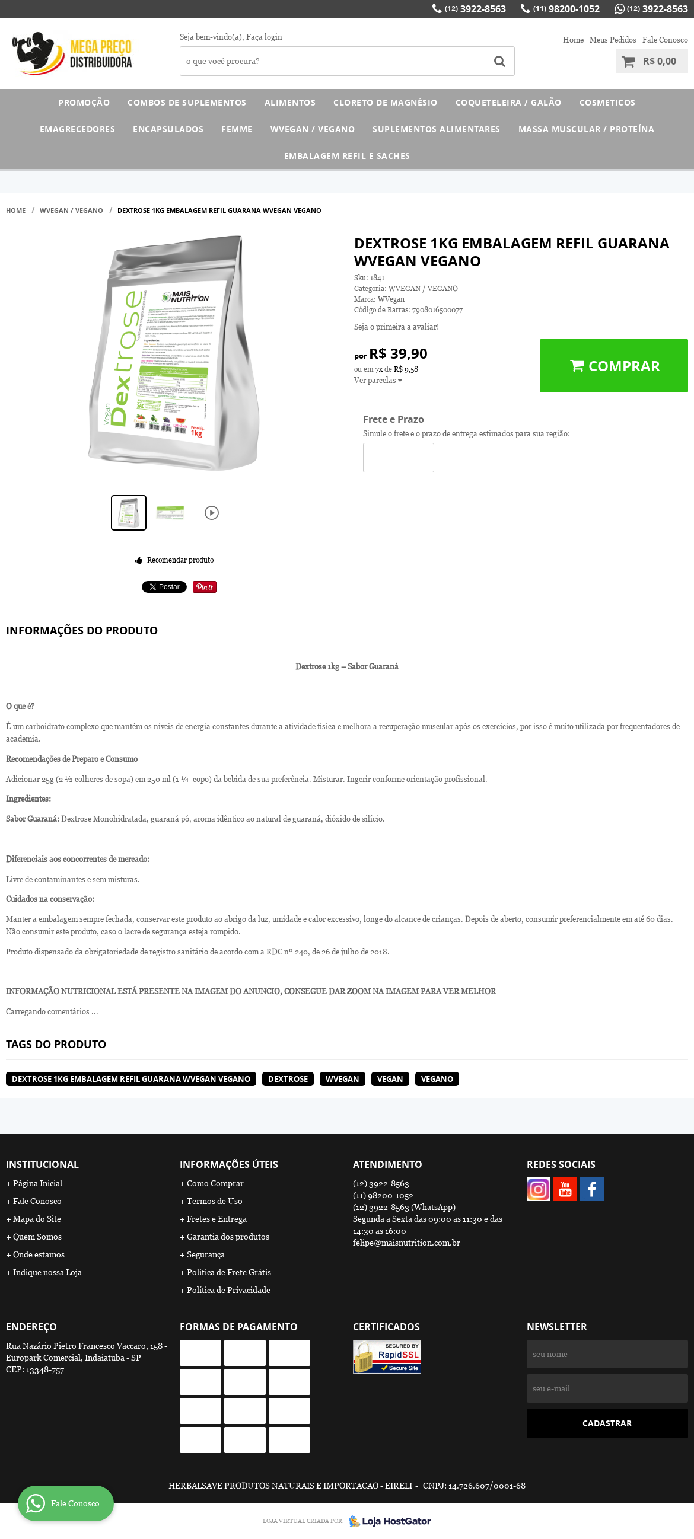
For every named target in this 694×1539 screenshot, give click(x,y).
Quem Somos (37, 1236)
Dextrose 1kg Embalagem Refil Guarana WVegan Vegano (131, 1079)
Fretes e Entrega (217, 1219)
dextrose (288, 1079)
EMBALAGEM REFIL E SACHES (347, 155)
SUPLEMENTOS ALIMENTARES (437, 129)
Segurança (206, 1254)
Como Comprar (215, 1183)
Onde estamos (39, 1254)
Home (573, 40)
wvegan (342, 1079)
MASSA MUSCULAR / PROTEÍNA (586, 129)
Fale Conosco (665, 40)
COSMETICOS (608, 102)
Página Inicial (37, 1183)
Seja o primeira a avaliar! (396, 327)
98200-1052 (566, 8)
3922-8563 (475, 8)
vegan (390, 1079)
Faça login (264, 37)
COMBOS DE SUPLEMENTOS (187, 102)
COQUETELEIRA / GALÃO (509, 102)
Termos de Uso (215, 1201)
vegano (437, 1079)
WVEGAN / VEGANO (312, 129)
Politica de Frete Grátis (229, 1272)
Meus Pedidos (613, 40)
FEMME (237, 129)
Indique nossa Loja (47, 1272)
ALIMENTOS (290, 102)
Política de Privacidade (228, 1290)
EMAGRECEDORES (78, 129)
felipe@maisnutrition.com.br (406, 1242)
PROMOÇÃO (84, 102)
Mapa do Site (37, 1219)
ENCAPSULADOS (168, 129)
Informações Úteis (229, 1164)
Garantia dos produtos (228, 1236)
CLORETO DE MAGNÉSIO (385, 102)
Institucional (42, 1164)
